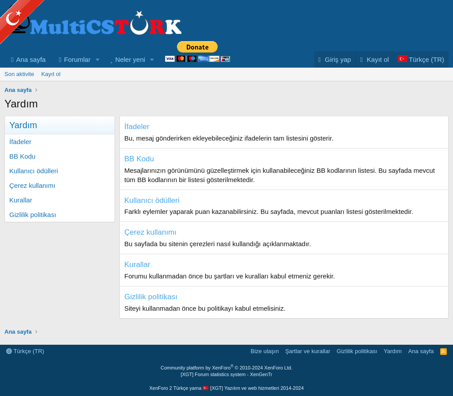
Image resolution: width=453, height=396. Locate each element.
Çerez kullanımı (32, 185)
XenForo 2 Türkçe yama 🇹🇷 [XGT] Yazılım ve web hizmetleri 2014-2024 (226, 388)
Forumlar (77, 59)
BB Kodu (22, 156)
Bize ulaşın (265, 351)
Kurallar (20, 200)
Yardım (393, 351)
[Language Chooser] (421, 59)
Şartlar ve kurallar (307, 351)
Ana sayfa (31, 59)
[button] (98, 59)
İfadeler (20, 141)
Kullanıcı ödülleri (33, 171)
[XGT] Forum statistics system (227, 374)
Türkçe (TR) (25, 351)
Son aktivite (19, 74)
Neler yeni (130, 59)
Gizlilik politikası (32, 214)
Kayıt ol (50, 74)
